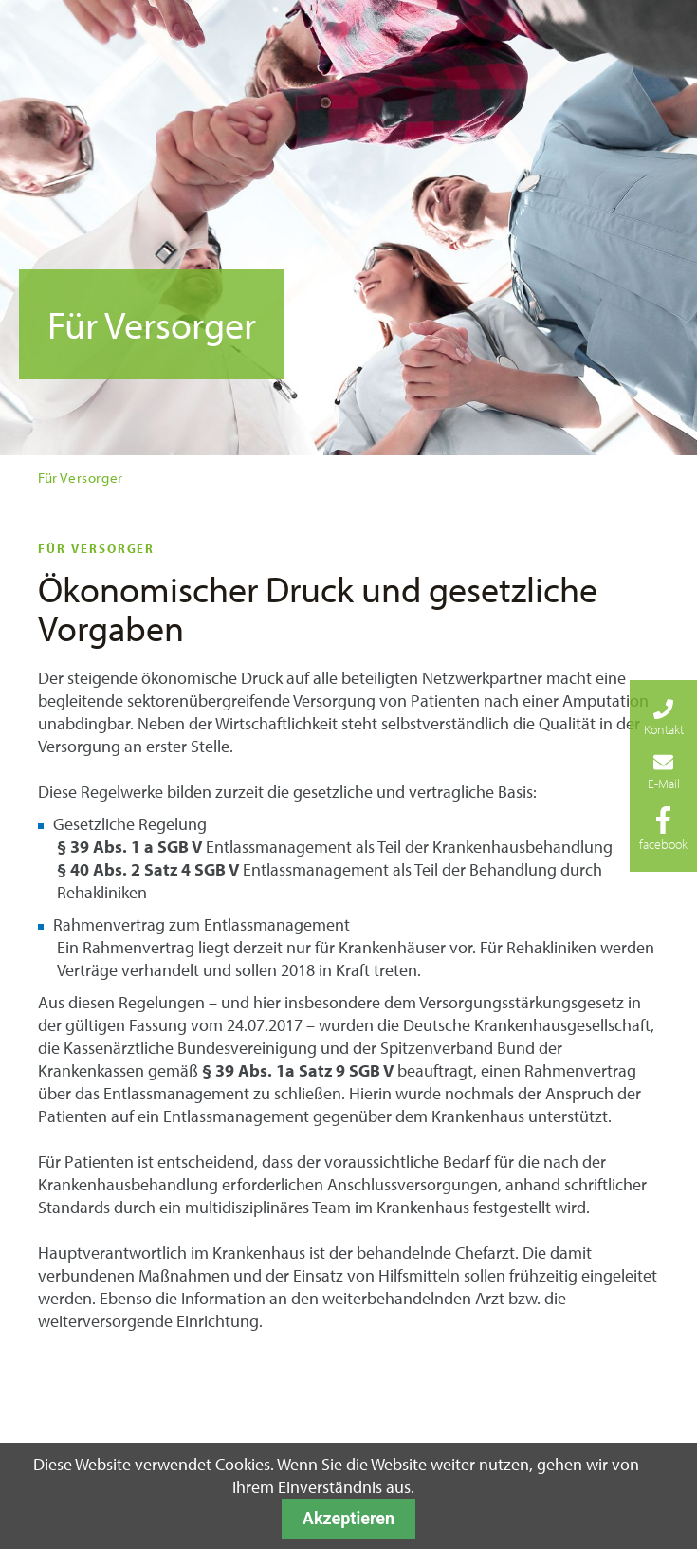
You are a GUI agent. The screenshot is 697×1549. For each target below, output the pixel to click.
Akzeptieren (348, 1518)
